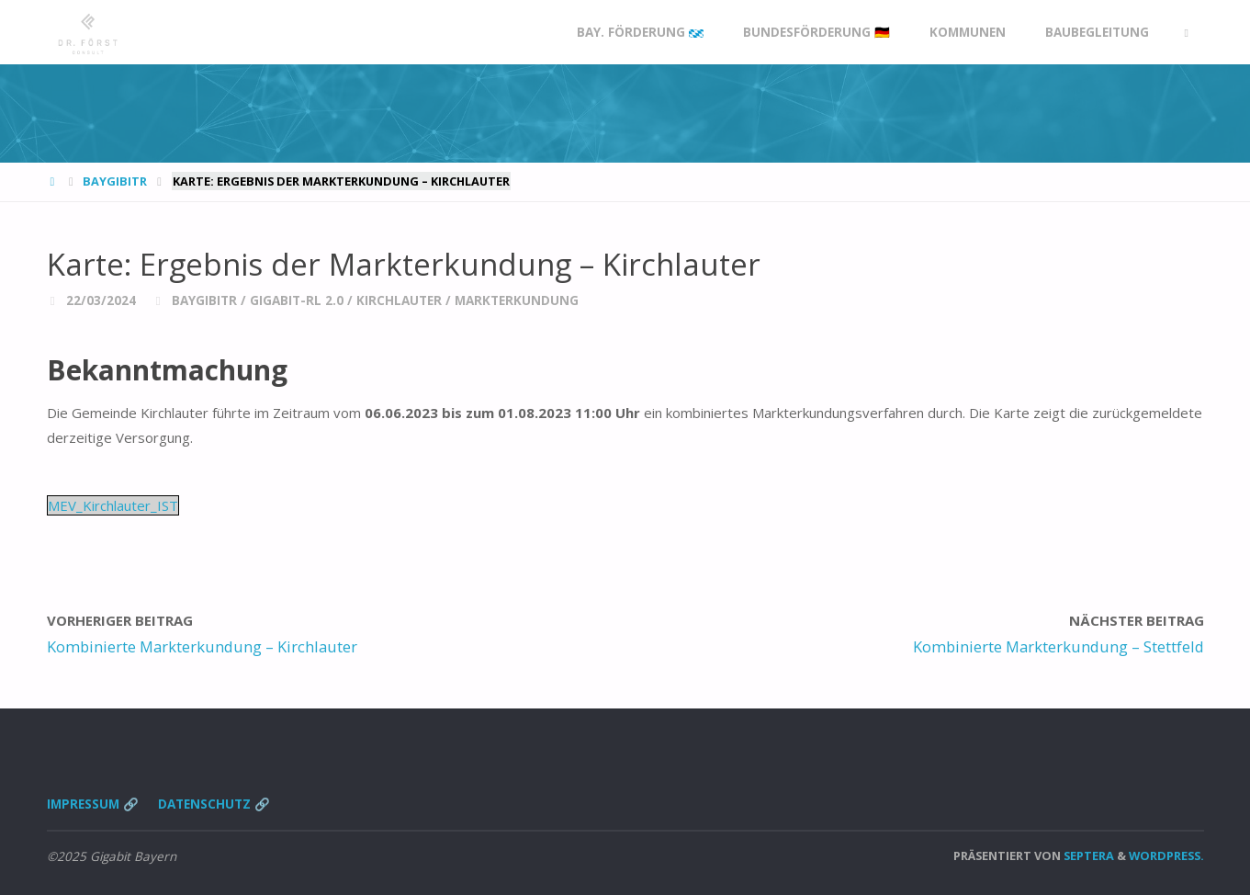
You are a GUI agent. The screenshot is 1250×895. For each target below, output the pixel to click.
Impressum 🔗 (93, 804)
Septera (1087, 855)
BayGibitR (115, 181)
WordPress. (1166, 855)
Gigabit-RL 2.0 (296, 300)
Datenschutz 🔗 (214, 804)
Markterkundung (517, 300)
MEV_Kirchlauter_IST (113, 505)
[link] (1187, 32)
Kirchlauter (399, 300)
